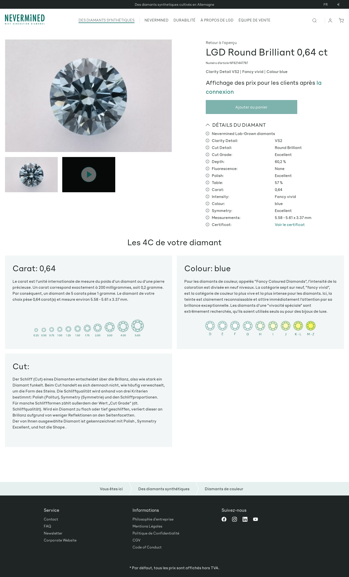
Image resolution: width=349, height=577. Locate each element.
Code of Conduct (147, 547)
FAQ (47, 526)
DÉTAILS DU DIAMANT (236, 125)
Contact (51, 519)
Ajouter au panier (251, 106)
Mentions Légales (147, 526)
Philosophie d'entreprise (153, 519)
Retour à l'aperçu (221, 42)
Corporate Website (60, 540)
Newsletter (53, 533)
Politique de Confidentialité (155, 533)
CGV (136, 540)
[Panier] (340, 20)
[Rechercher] (318, 20)
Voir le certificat (290, 224)
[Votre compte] (330, 20)
